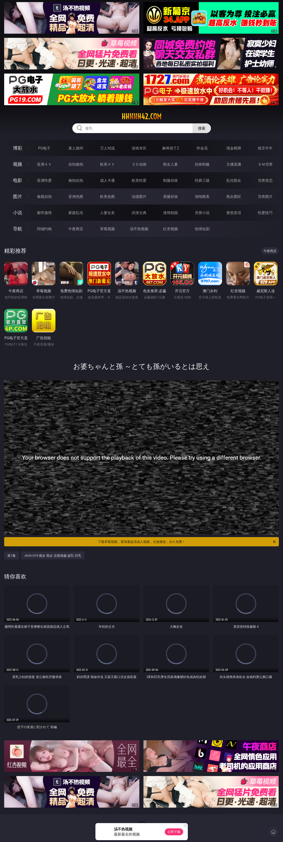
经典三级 (202, 180)
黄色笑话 (233, 212)
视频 (17, 164)
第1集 (11, 555)
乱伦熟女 (233, 180)
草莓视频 (107, 228)
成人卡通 (107, 180)
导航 (17, 229)
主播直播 (233, 164)
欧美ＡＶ (107, 164)
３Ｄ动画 (139, 164)
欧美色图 (107, 196)
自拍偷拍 (75, 164)
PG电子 (44, 148)
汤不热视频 (139, 228)
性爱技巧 (265, 212)
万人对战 (107, 148)
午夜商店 (75, 228)
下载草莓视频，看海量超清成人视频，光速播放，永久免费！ (187, 541)
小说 (17, 212)
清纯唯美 (202, 196)
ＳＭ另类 (265, 164)
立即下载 (173, 832)
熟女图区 (233, 196)
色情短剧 (202, 228)
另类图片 (265, 196)
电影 (17, 180)
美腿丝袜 (170, 196)
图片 (17, 196)
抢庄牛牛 (265, 148)
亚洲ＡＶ (44, 164)
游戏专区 (139, 148)
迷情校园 (170, 212)
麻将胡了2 (170, 148)
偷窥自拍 (44, 196)
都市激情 (44, 212)
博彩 (17, 148)
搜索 (201, 128)
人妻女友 (107, 212)
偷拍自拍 (75, 180)
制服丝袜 (170, 180)
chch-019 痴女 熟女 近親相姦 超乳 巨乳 (52, 555)
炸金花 (202, 148)
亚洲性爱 (44, 180)
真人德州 (75, 148)
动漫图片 (139, 196)
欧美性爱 (139, 180)
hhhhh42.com (141, 116)
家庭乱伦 (75, 212)
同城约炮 (44, 228)
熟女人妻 (170, 164)
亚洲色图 (75, 196)
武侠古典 (139, 212)
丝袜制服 (202, 164)
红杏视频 (170, 228)
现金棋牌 (233, 148)
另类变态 (265, 180)
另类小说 (202, 212)
